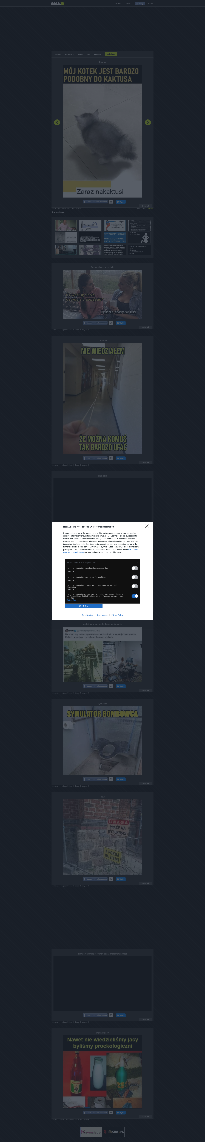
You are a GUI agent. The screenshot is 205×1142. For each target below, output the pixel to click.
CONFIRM (84, 606)
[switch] (135, 568)
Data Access (102, 615)
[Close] (147, 527)
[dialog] (102, 571)
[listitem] (102, 562)
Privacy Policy (117, 615)
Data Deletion (87, 615)
